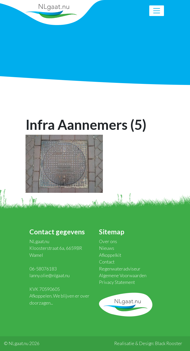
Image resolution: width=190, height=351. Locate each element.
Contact (106, 262)
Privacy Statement (117, 282)
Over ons (108, 241)
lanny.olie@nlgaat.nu (49, 275)
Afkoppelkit (110, 255)
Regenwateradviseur (120, 269)
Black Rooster (168, 343)
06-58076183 (43, 269)
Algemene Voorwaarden (122, 275)
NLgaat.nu (51, 10)
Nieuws (106, 248)
